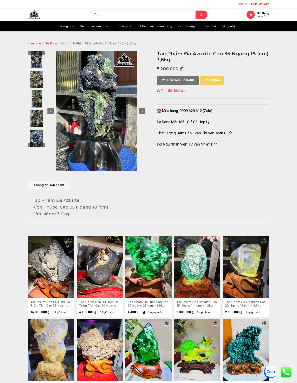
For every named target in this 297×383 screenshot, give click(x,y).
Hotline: (253, 4)
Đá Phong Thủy (56, 43)
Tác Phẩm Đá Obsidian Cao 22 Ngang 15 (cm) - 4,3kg (243, 304)
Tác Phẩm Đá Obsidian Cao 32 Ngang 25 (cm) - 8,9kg (145, 304)
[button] (50, 111)
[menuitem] (67, 32)
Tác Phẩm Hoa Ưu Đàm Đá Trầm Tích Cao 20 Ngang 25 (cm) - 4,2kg (99, 304)
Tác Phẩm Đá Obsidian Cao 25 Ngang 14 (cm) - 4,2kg (194, 304)
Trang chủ (34, 43)
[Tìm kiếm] (201, 18)
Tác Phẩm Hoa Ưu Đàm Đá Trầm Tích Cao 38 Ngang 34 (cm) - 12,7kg (51, 304)
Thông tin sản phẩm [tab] (49, 185)
